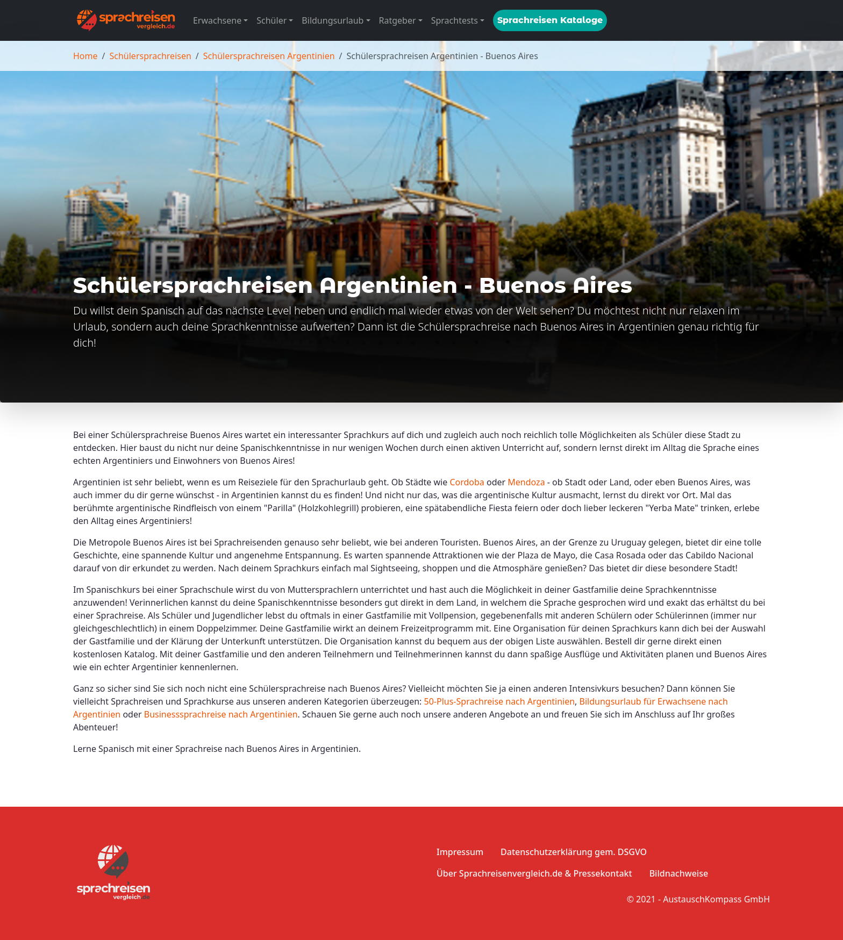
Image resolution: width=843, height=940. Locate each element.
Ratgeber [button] (397, 20)
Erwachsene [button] (217, 20)
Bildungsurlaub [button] (332, 20)
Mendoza (526, 482)
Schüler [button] (271, 20)
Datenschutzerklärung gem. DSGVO (574, 852)
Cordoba (466, 482)
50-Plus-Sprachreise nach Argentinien (499, 701)
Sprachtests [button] (454, 20)
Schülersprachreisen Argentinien (269, 56)
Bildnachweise (678, 873)
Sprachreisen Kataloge (550, 20)
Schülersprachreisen (150, 56)
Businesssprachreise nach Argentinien (221, 714)
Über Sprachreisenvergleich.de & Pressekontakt (534, 873)
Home (85, 56)
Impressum (460, 852)
